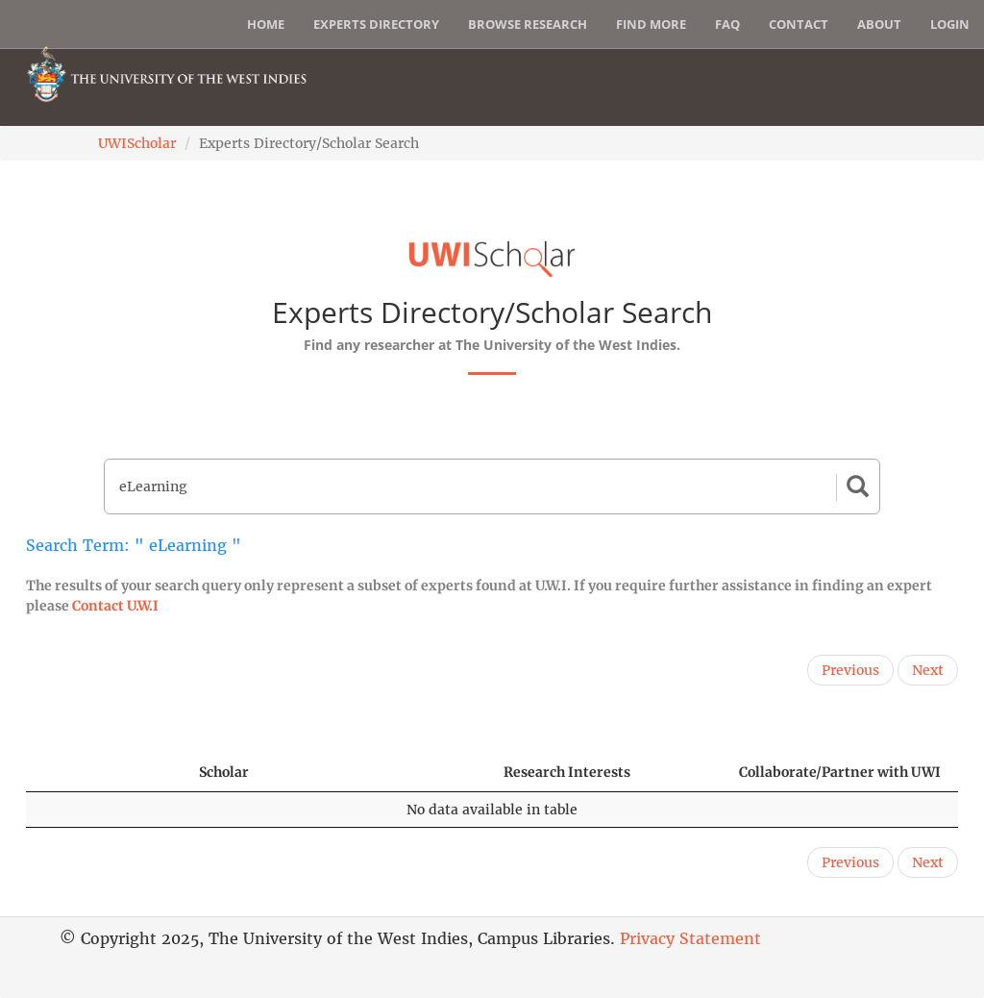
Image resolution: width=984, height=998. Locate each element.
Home (265, 24)
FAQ (727, 24)
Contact (798, 24)
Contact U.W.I (115, 605)
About (879, 24)
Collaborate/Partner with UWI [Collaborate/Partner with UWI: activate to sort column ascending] (840, 772)
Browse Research (527, 24)
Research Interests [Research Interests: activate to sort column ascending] (567, 772)
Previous (850, 670)
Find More (651, 24)
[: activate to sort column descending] (104, 772)
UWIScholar (137, 143)
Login (950, 24)
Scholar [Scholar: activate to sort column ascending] (224, 772)
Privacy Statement (690, 938)
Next (928, 670)
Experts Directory (376, 24)
